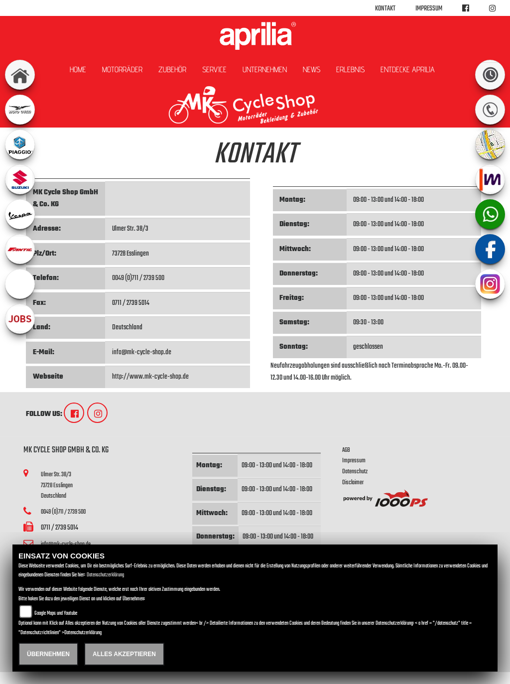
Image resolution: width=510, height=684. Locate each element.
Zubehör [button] (172, 69)
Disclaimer (353, 482)
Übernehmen (48, 654)
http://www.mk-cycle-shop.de (150, 377)
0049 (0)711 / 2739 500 (138, 278)
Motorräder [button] (122, 69)
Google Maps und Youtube (55, 613)
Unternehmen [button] (265, 69)
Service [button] (214, 69)
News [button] (311, 69)
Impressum (428, 8)
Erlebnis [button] (350, 69)
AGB (346, 450)
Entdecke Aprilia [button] (408, 69)
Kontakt (385, 8)
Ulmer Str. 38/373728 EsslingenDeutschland (57, 485)
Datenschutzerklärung (105, 575)
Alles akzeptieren (124, 654)
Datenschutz (355, 471)
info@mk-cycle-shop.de (141, 352)
